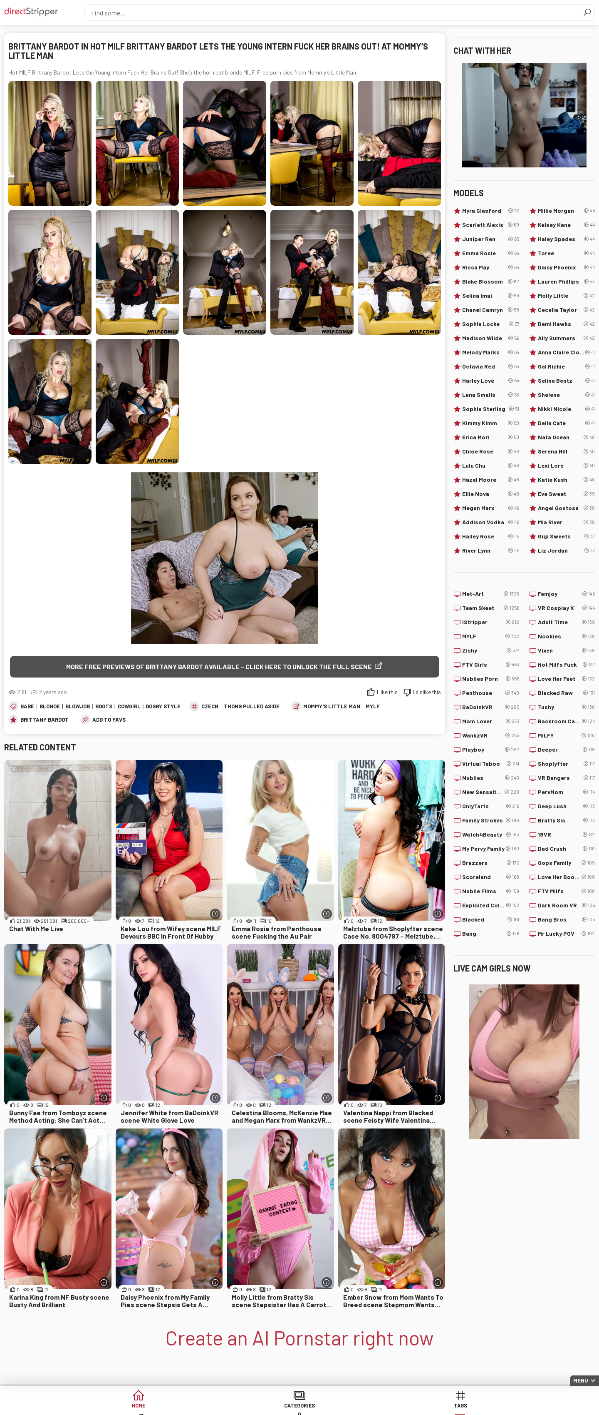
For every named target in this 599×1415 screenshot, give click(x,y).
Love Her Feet (566, 679)
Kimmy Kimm (490, 423)
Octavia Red (490, 366)
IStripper (490, 622)
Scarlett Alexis (490, 225)
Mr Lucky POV (566, 934)
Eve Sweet (566, 494)
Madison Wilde (490, 338)
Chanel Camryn (490, 310)
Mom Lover (490, 721)
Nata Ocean (566, 437)
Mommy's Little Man (331, 707)
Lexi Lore (566, 466)
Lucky (427, 1406)
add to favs (109, 720)
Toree (566, 253)
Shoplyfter (566, 764)
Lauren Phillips (566, 281)
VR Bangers (566, 778)
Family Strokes (490, 820)
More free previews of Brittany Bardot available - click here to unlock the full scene (219, 666)
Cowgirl (129, 707)
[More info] (215, 914)
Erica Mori (490, 437)
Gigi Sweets (566, 536)
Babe (27, 707)
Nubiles (490, 778)
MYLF (373, 707)
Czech (209, 707)
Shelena (566, 395)
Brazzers (490, 863)
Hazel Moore (490, 480)
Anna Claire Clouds (566, 352)
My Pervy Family (490, 849)
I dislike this (427, 693)
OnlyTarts (490, 806)
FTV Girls (490, 665)
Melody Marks (490, 352)
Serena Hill (566, 451)
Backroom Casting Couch (566, 721)
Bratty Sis (566, 820)
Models (363, 1406)
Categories (172, 1406)
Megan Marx (490, 508)
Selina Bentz (566, 381)
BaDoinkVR (490, 707)
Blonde (50, 707)
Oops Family (566, 863)
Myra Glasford (490, 211)
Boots (103, 707)
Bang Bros (566, 919)
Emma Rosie (490, 253)
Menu (580, 1380)
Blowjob (77, 707)
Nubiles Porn (490, 679)
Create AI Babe (490, 1406)
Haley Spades (566, 239)
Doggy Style (163, 707)
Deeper (566, 750)
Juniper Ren (490, 239)
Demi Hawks (566, 324)
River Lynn (490, 551)
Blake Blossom (490, 281)
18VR (566, 835)
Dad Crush (566, 849)
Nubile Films (490, 891)
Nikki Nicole (566, 409)
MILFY (566, 735)
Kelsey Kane (566, 225)
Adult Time (566, 622)
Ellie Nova (490, 494)
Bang (490, 934)
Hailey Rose (490, 536)
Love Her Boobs (566, 877)
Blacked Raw (566, 693)
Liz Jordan (566, 551)
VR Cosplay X (566, 608)
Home (108, 1406)
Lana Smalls (490, 395)
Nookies (566, 636)
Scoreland (490, 877)
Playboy (490, 750)
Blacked (490, 919)
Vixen (566, 650)
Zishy (490, 650)
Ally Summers (566, 338)
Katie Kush (566, 480)
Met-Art (490, 594)
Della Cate (566, 423)
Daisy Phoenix (566, 267)
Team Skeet (490, 608)
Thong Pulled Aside (252, 707)
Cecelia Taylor (566, 310)
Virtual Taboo (490, 764)
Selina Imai (490, 296)
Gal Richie (566, 366)
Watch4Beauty (490, 835)
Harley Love (490, 381)
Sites (300, 1406)
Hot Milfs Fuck (566, 665)
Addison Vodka (490, 522)
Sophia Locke (490, 324)
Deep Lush (566, 806)
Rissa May (490, 267)
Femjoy (566, 594)
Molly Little (566, 296)
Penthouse (490, 693)
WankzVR (490, 735)
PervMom (566, 792)
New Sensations (490, 792)
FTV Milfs (566, 891)
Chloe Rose (490, 451)
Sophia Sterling (490, 409)
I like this (387, 693)
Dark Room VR (566, 905)
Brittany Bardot (44, 720)
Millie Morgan (566, 211)
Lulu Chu (490, 466)
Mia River (566, 522)
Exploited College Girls (490, 905)
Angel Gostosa (566, 508)
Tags (236, 1406)
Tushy (566, 707)
